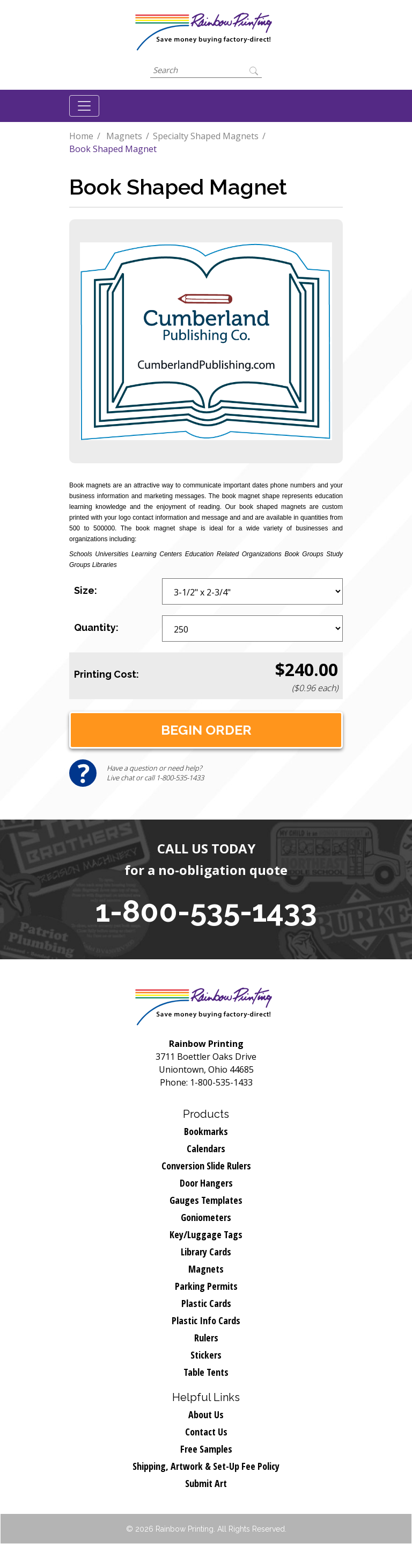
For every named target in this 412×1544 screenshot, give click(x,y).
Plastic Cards (206, 1303)
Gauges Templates (206, 1200)
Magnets (124, 136)
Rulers (206, 1337)
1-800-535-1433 (206, 911)
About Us (206, 1414)
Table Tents (206, 1372)
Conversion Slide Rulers (206, 1165)
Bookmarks (206, 1131)
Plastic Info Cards (206, 1320)
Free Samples (206, 1448)
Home (81, 136)
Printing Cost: (106, 674)
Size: (85, 590)
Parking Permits (206, 1286)
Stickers (206, 1354)
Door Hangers (206, 1182)
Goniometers (206, 1217)
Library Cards (206, 1251)
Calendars (206, 1148)
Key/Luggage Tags (206, 1234)
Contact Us (206, 1431)
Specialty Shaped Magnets (206, 136)
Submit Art (206, 1483)
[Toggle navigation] (84, 106)
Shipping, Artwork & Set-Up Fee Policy (206, 1466)
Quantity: (96, 627)
